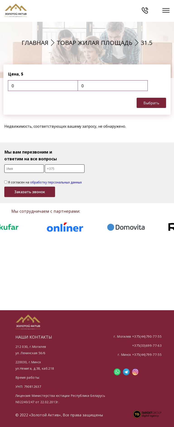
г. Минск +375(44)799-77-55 (140, 354)
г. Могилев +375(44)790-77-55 (138, 336)
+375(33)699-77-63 (147, 345)
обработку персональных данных (56, 182)
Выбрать (151, 102)
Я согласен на (43, 182)
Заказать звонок (29, 191)
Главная (35, 43)
